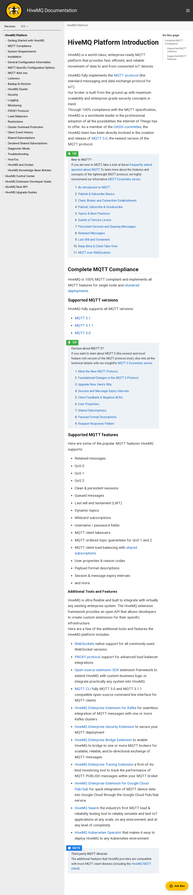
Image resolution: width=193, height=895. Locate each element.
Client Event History (20, 132)
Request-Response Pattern (96, 423)
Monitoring (14, 105)
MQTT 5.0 (99, 138)
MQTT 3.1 (83, 318)
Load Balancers (18, 116)
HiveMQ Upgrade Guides (21, 192)
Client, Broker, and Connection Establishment (107, 200)
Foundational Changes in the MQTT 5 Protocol (108, 378)
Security (13, 94)
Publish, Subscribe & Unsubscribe (100, 207)
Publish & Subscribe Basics (96, 194)
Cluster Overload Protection (25, 127)
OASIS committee (127, 127)
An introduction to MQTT (94, 187)
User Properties (88, 404)
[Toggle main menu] (188, 10)
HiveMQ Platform (16, 35)
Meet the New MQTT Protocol (98, 371)
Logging (13, 100)
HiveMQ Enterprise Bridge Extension (103, 740)
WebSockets (84, 644)
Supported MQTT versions (176, 50)
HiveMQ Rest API (16, 187)
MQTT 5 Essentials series (135, 363)
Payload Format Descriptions (97, 417)
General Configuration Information (29, 62)
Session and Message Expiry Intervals (103, 391)
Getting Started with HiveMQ (26, 40)
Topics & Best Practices (94, 213)
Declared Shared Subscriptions (27, 143)
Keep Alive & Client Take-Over (98, 246)
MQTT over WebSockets (94, 252)
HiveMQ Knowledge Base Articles (29, 170)
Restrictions (15, 121)
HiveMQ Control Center (20, 176)
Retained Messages (91, 233)
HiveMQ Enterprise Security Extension (104, 727)
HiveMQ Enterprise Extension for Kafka (105, 708)
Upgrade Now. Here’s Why (95, 384)
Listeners (14, 78)
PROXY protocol (87, 657)
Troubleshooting (18, 154)
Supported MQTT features (176, 57)
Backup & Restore (19, 84)
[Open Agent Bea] (176, 885)
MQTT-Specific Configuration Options (31, 67)
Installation (14, 56)
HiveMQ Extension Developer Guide (28, 181)
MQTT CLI (83, 689)
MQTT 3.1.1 (84, 325)
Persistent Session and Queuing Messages (107, 226)
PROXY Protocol (18, 111)
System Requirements (22, 51)
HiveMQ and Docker (21, 165)
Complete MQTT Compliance (174, 42)
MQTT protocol (126, 75)
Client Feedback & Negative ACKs (100, 397)
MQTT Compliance (19, 46)
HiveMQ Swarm (87, 808)
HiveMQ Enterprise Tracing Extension (104, 764)
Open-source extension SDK (97, 670)
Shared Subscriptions (21, 138)
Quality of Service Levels (94, 220)
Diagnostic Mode (19, 148)
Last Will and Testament (94, 239)
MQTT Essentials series (124, 179)
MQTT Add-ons (18, 73)
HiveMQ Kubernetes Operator (98, 832)
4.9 (23, 26)
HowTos (13, 159)
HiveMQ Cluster (18, 89)
